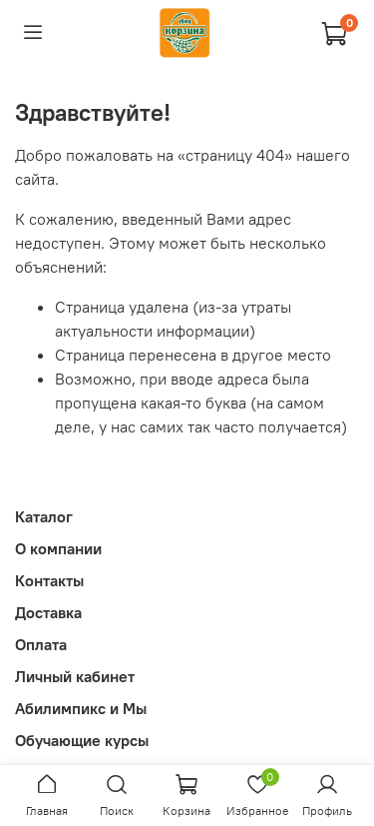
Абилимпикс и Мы (81, 708)
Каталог (44, 516)
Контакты (49, 580)
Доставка (48, 612)
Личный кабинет (75, 676)
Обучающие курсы (82, 740)
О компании (58, 548)
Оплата (41, 644)
